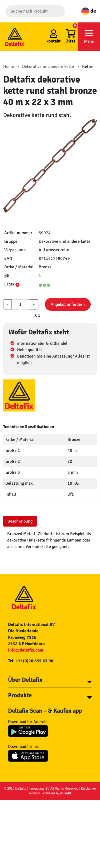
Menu (89, 36)
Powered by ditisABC (57, 793)
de (88, 10)
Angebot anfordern (68, 304)
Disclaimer (88, 788)
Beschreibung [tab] (20, 521)
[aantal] (20, 304)
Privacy (34, 793)
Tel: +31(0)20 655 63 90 (30, 661)
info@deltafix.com (25, 650)
